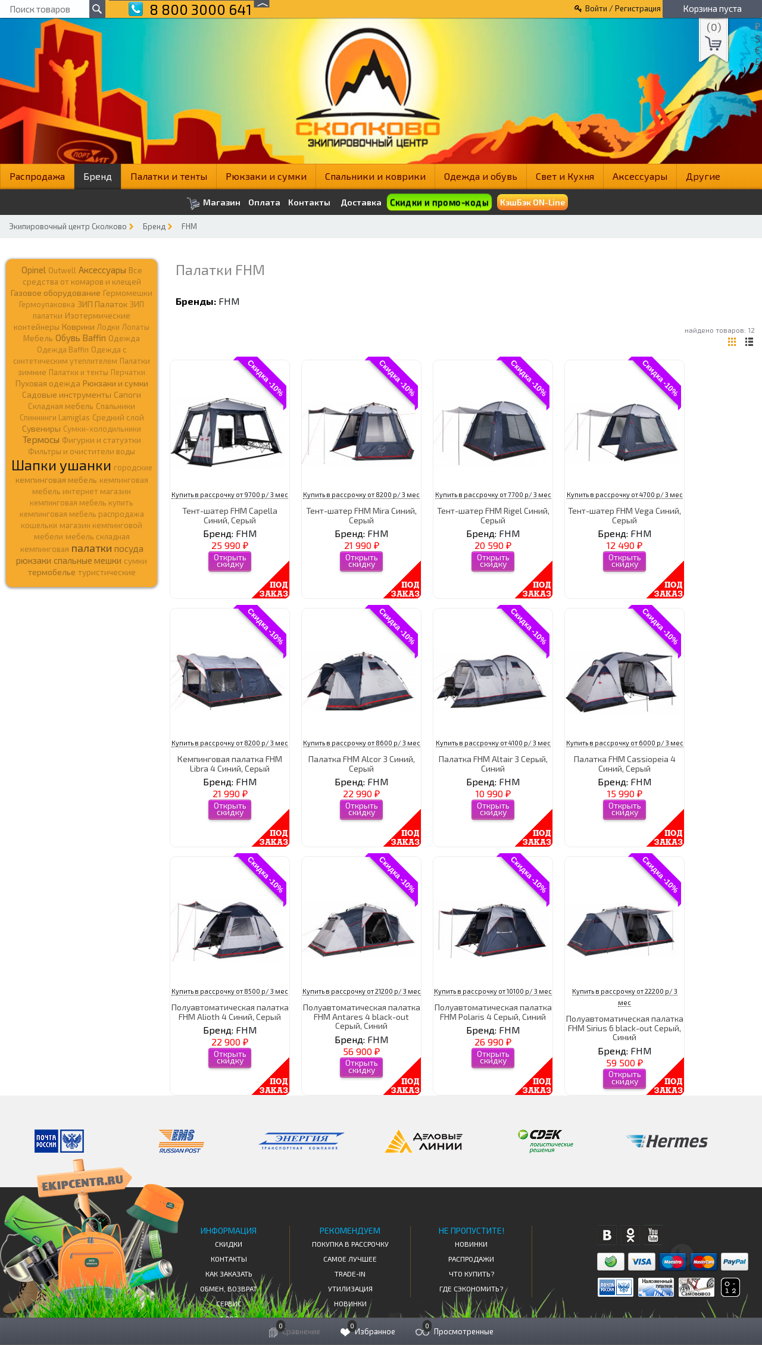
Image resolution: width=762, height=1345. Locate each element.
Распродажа (37, 176)
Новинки (350, 1303)
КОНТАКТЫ (229, 1258)
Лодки (108, 327)
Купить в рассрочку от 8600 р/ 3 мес (361, 743)
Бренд (97, 176)
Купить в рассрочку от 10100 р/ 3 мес (493, 991)
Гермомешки (127, 293)
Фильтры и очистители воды (81, 451)
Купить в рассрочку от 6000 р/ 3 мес (624, 743)
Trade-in (350, 1273)
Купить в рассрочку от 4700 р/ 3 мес (625, 494)
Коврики (78, 327)
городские (133, 467)
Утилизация (350, 1288)
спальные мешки (87, 560)
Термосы (41, 439)
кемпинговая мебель (56, 480)
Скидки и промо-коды (439, 202)
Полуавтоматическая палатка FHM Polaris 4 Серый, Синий (493, 1011)
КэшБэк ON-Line (532, 202)
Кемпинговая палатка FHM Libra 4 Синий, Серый (229, 763)
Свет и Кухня (565, 176)
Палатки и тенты (168, 176)
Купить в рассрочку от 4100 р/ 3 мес (493, 743)
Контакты (309, 202)
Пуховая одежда (47, 383)
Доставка (361, 202)
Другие (703, 176)
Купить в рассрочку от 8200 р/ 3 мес (361, 494)
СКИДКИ (228, 1244)
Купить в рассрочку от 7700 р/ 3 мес (493, 494)
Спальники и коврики (375, 176)
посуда (128, 548)
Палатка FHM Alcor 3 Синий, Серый (361, 763)
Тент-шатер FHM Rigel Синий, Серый (493, 515)
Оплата (264, 202)
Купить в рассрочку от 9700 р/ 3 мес (229, 494)
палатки (91, 547)
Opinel (33, 269)
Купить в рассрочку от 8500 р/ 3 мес (229, 991)
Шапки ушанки (61, 464)
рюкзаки (33, 560)
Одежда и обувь (480, 176)
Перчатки (128, 372)
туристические (107, 572)
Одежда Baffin (63, 349)
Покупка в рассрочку (350, 1244)
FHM (189, 226)
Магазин (213, 203)
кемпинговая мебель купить (81, 502)
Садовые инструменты (66, 394)
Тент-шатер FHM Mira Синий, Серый (361, 515)
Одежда (124, 338)
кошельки (39, 525)
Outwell (62, 270)
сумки (135, 561)
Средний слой (118, 417)
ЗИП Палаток (102, 304)
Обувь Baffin (80, 337)
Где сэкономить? (471, 1288)
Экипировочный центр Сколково (68, 226)
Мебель (38, 338)
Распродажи (471, 1258)
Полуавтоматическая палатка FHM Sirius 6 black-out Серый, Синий (624, 1027)
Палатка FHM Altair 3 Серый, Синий (493, 763)
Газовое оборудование (56, 293)
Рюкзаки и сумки (266, 176)
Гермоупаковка (47, 304)
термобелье (52, 572)
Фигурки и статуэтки (101, 440)
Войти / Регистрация (623, 8)
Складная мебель (60, 406)
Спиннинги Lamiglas (55, 417)
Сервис (229, 1303)
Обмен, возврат (228, 1288)
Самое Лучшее (350, 1258)
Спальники (115, 406)
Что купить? (471, 1273)
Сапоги (127, 394)
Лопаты (135, 327)
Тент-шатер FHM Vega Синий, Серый (624, 515)
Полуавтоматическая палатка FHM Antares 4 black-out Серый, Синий (361, 1016)
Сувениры (41, 428)
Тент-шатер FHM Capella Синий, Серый (229, 515)
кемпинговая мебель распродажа (82, 514)
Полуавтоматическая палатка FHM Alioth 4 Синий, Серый (230, 1011)
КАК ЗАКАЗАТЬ (228, 1273)
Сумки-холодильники (102, 428)
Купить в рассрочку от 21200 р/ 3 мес (361, 991)
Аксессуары (640, 176)
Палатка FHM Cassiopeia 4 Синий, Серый (625, 763)
